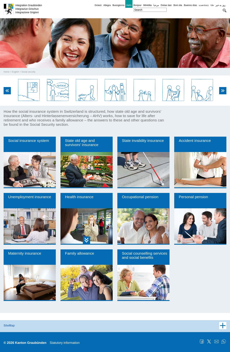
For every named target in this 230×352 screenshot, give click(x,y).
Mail (216, 341)
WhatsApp (223, 341)
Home (6, 72)
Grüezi (98, 5)
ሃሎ (212, 5)
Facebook (202, 341)
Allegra (106, 5)
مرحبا (156, 5)
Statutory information (65, 343)
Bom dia (177, 5)
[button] (224, 10)
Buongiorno (118, 5)
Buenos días (190, 5)
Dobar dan (166, 5)
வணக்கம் (204, 5)
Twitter (209, 341)
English (15, 72)
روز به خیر (220, 5)
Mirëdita (147, 5)
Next (222, 90)
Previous (7, 90)
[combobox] (150, 10)
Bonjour (137, 5)
